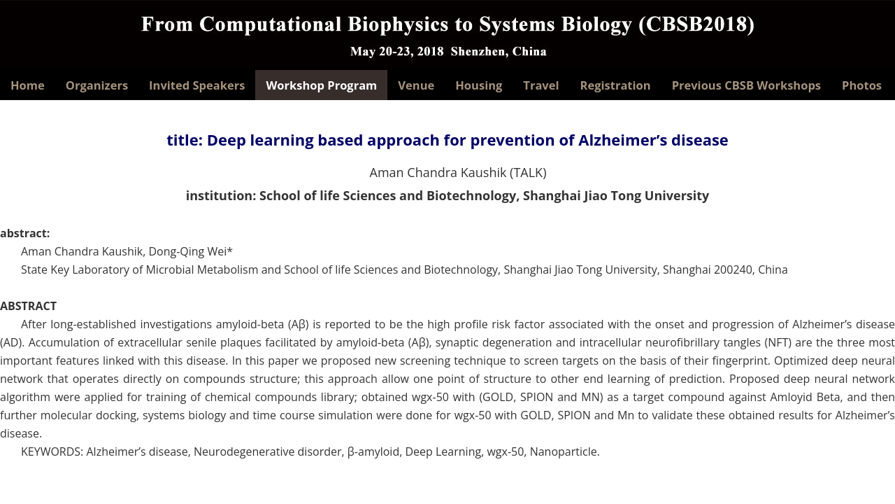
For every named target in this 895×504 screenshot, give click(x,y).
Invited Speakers (197, 85)
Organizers (97, 85)
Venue (416, 85)
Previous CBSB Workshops (746, 85)
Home (27, 85)
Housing (478, 85)
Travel (541, 85)
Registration (615, 85)
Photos (862, 85)
